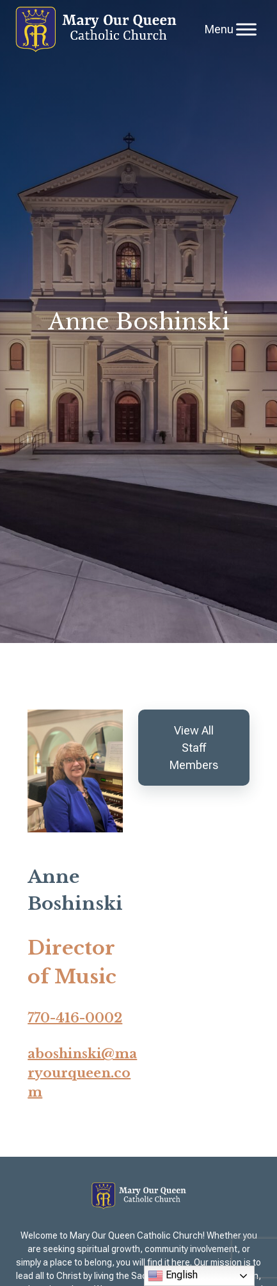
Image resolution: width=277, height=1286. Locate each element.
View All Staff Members (194, 748)
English (173, 1275)
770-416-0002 (75, 1018)
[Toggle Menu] (246, 29)
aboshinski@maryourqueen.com (82, 1073)
